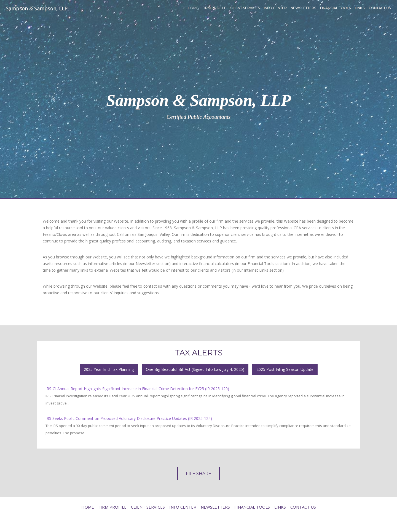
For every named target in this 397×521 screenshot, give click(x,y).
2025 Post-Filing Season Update (284, 369)
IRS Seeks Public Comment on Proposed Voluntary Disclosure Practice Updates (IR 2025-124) (128, 418)
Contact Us (380, 8)
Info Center (275, 8)
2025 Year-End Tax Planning (109, 369)
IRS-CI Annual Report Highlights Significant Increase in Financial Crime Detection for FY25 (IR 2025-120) (137, 388)
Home (193, 8)
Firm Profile (214, 8)
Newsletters (303, 8)
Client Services (245, 8)
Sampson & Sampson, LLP (37, 8)
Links (360, 8)
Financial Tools (335, 8)
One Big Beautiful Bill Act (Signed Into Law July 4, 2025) (195, 369)
